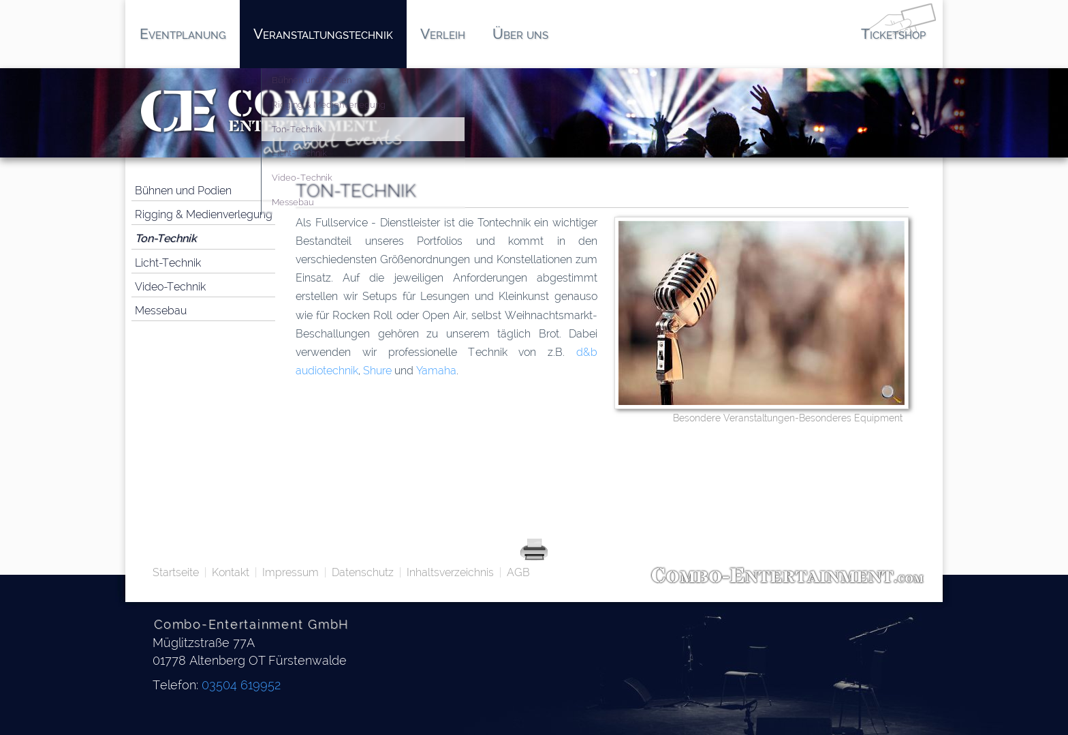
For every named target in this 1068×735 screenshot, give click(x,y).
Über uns (520, 33)
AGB (518, 572)
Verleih (442, 33)
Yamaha (436, 370)
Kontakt (230, 572)
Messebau (161, 310)
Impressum (290, 572)
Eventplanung (183, 33)
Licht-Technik (168, 262)
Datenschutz (363, 572)
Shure (377, 370)
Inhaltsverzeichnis (450, 572)
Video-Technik (170, 286)
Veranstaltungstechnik (323, 33)
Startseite (176, 572)
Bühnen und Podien (183, 190)
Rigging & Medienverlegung (203, 214)
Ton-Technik (166, 238)
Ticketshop (893, 33)
